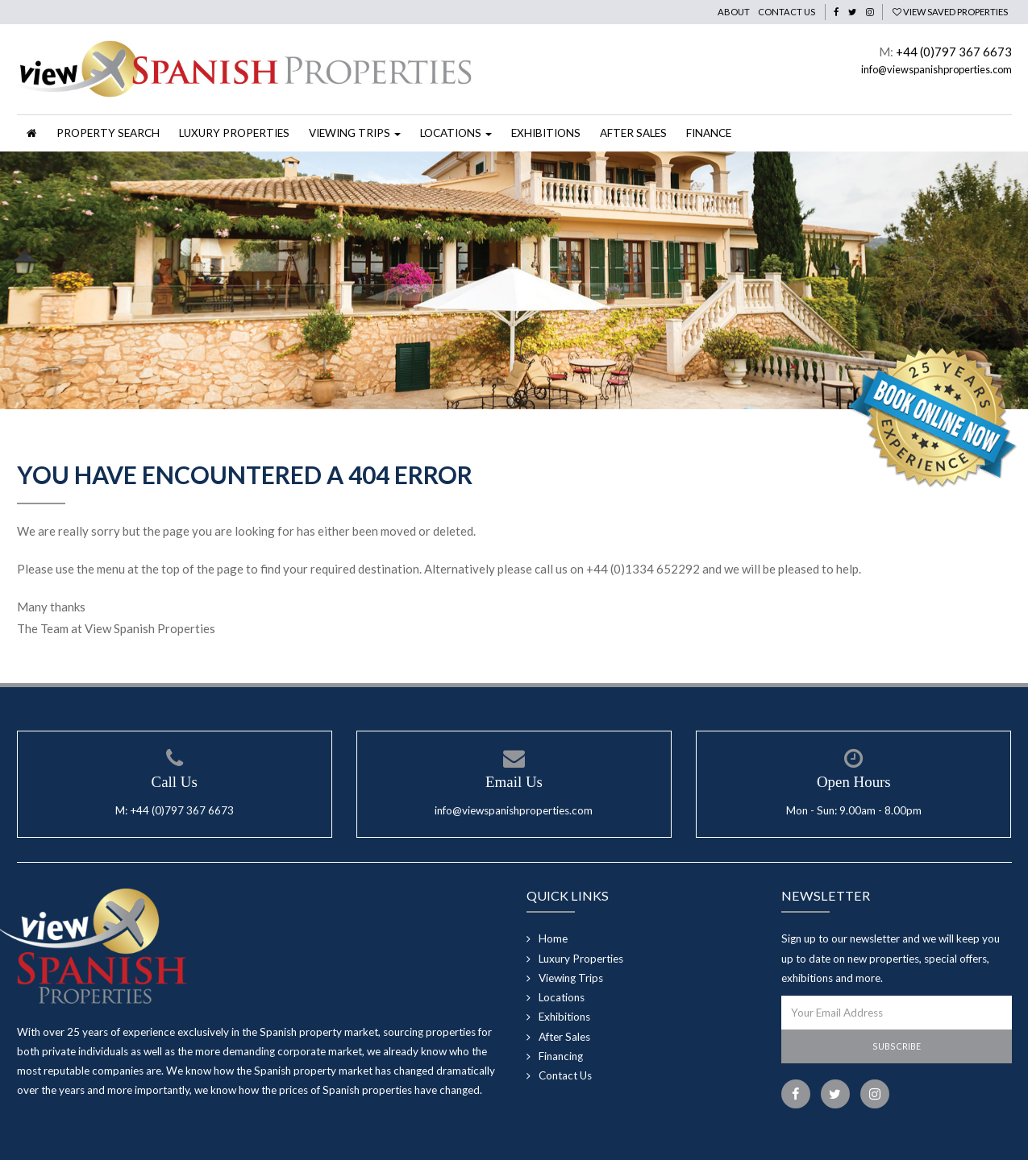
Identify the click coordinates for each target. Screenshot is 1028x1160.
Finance (708, 132)
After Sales (633, 132)
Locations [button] (456, 132)
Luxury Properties (234, 132)
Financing (561, 1056)
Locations (562, 997)
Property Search (108, 132)
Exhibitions (546, 132)
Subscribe (896, 1046)
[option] (514, 280)
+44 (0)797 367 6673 (954, 51)
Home (553, 938)
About (734, 11)
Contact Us (786, 11)
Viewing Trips (571, 978)
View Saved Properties (950, 11)
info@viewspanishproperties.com (936, 69)
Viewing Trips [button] (355, 132)
